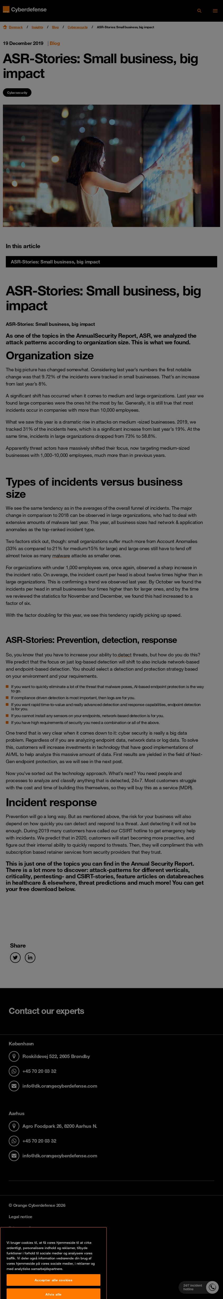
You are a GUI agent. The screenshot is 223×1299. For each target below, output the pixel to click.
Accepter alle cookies (54, 1291)
